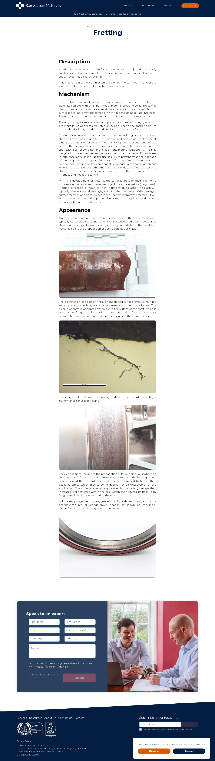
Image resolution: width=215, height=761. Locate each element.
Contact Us (190, 5)
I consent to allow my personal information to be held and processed (165, 730)
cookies (152, 744)
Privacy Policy (24, 741)
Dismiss (154, 751)
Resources (148, 5)
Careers (79, 718)
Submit (79, 677)
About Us (169, 5)
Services (129, 5)
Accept (189, 751)
